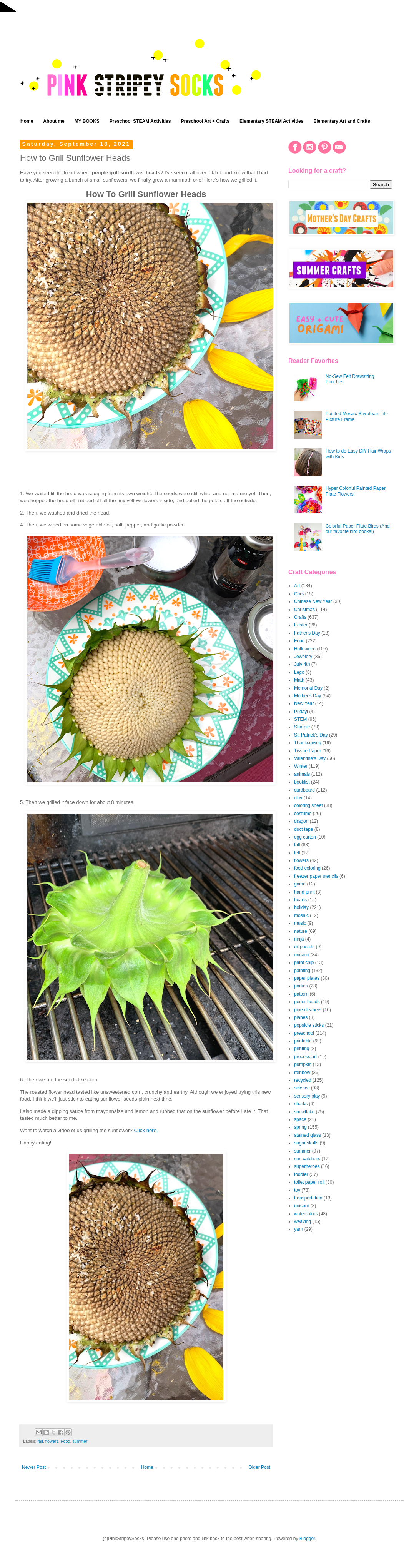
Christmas (304, 609)
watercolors (306, 1213)
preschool (304, 1033)
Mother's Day (307, 695)
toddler (301, 1174)
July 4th (302, 664)
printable (303, 1041)
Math (299, 680)
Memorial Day (308, 688)
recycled (302, 1080)
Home (26, 121)
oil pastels (304, 946)
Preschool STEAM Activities (140, 121)
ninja (299, 939)
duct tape (303, 829)
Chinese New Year (313, 601)
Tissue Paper (307, 750)
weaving (302, 1221)
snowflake (304, 1111)
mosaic (301, 915)
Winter (301, 766)
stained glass (307, 1135)
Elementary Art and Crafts (341, 121)
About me (53, 121)
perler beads (307, 1001)
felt (297, 852)
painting (302, 970)
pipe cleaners (307, 1009)
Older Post (259, 1467)
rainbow (302, 1072)
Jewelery (303, 656)
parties (301, 986)
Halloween (305, 649)
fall (40, 1441)
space (300, 1119)
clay (298, 797)
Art (297, 585)
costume (302, 813)
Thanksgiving (307, 742)
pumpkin (302, 1064)
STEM (300, 719)
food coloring (307, 868)
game (300, 884)
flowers (51, 1441)
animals (302, 774)
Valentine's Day (310, 758)
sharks (301, 1103)
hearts (300, 899)
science (302, 1088)
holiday (301, 907)
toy (297, 1190)
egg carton (305, 837)
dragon (301, 821)
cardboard (304, 790)
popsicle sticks (309, 1025)
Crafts (300, 617)
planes (301, 1017)
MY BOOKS (87, 121)
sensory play (307, 1096)
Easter (301, 625)
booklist (302, 782)
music (300, 923)
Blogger (307, 1538)
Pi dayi (301, 711)
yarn (298, 1229)
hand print (304, 892)
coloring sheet (308, 805)
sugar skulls (306, 1143)
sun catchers (307, 1158)
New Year (304, 703)
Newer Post (34, 1467)
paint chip (304, 962)
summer (79, 1441)
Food (65, 1441)
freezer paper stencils (316, 876)
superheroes (307, 1166)
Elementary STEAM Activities (271, 121)
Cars (299, 593)
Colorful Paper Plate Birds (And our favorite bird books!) (358, 528)
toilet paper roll (309, 1182)
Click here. (146, 1130)
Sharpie (302, 727)
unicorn (301, 1205)
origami (301, 954)
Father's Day (307, 633)
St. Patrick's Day (311, 735)
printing (301, 1048)
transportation (308, 1198)
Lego (299, 672)
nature (300, 931)
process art (305, 1056)
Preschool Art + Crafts (205, 121)
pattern (301, 994)
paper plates (306, 978)
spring (300, 1127)
